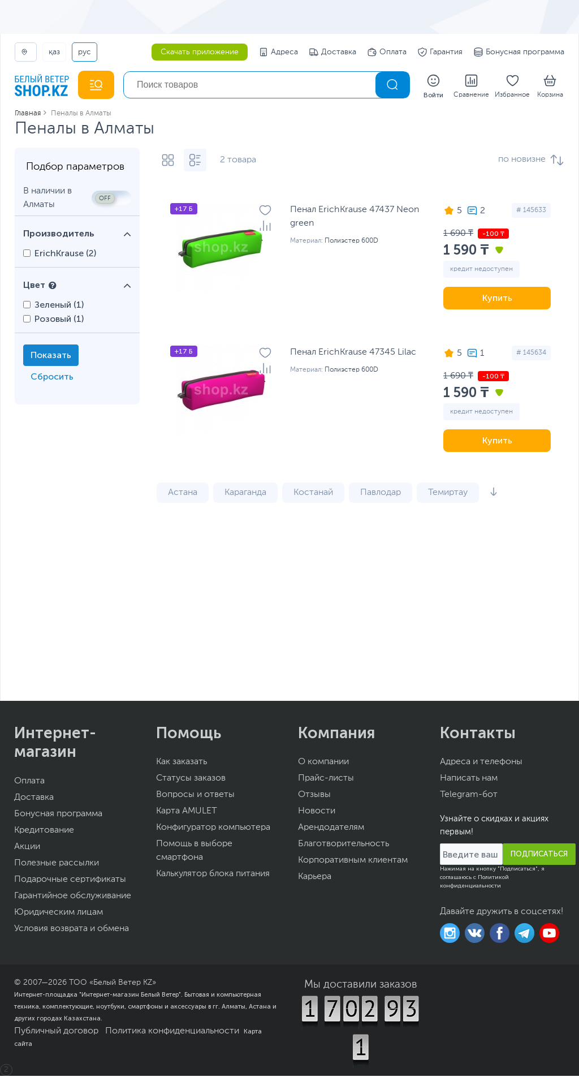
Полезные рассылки (56, 864)
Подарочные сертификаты (70, 880)
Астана (182, 493)
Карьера (314, 877)
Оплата (387, 52)
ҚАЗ (54, 52)
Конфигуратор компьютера (213, 828)
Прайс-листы (326, 779)
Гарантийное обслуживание (72, 897)
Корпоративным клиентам (353, 861)
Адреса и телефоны (481, 763)
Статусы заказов (191, 779)
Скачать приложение (200, 52)
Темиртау (448, 493)
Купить (497, 299)
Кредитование (44, 831)
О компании (323, 763)
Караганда (245, 493)
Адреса (278, 52)
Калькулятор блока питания (213, 875)
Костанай (313, 493)
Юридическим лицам (58, 913)
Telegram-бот (469, 795)
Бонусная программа (519, 52)
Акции (27, 847)
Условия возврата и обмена (71, 929)
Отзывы (314, 795)
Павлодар (380, 493)
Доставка (332, 52)
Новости (316, 812)
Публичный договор (56, 1032)
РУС (84, 52)
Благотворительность (343, 845)
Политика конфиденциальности (172, 1032)
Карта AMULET (186, 812)
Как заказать (181, 763)
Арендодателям (331, 828)
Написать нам (469, 779)
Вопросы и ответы (195, 795)
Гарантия (440, 52)
